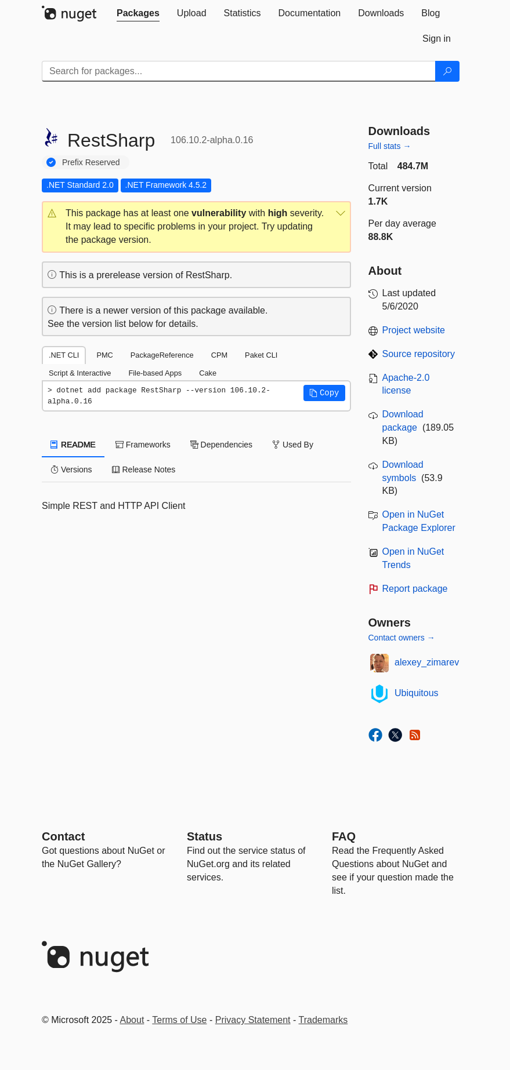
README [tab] (73, 444)
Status (204, 836)
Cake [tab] (207, 373)
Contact (63, 836)
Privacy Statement (253, 1020)
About (132, 1020)
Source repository (418, 354)
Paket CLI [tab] (261, 355)
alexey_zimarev (427, 662)
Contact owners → (401, 637)
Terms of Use (179, 1020)
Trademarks (323, 1020)
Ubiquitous (417, 693)
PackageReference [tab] (162, 355)
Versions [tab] (71, 469)
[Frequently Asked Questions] (344, 836)
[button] (196, 227)
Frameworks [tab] (143, 444)
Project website (414, 330)
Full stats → (389, 146)
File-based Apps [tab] (155, 373)
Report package (415, 589)
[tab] (138, 13)
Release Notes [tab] (144, 469)
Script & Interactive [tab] (80, 373)
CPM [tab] (219, 355)
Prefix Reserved (91, 162)
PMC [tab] (104, 355)
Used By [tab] (292, 444)
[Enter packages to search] (239, 71)
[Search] (447, 71)
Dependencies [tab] (221, 444)
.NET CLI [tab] (64, 355)
